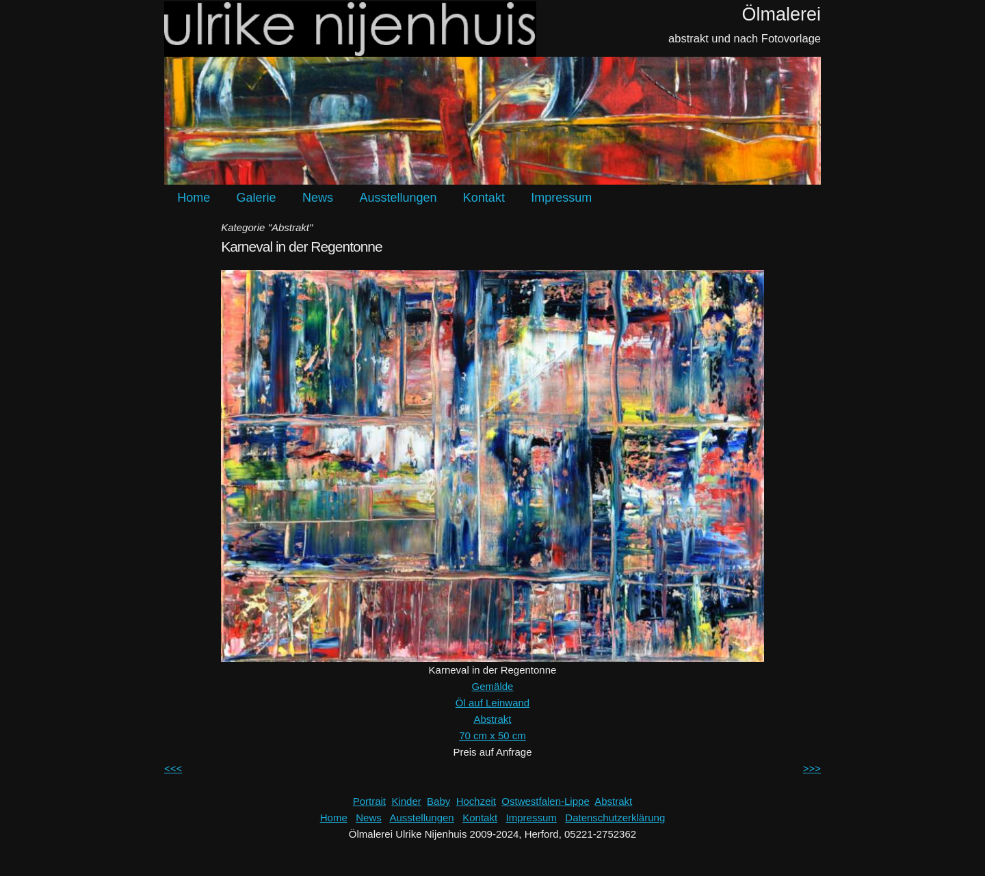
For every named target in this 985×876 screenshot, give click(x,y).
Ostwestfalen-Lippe (545, 801)
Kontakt (484, 197)
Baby (438, 801)
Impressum (561, 197)
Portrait (369, 801)
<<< (173, 768)
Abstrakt (492, 719)
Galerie (256, 197)
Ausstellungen (397, 197)
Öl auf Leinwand (492, 702)
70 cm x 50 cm (492, 735)
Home (193, 197)
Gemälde (493, 686)
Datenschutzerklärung (615, 817)
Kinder (406, 801)
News (317, 197)
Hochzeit (476, 801)
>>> (812, 768)
